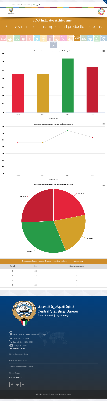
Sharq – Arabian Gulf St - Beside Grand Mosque (27, 335)
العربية (36, 5)
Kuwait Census (14, 373)
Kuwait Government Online (19, 354)
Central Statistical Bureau (18, 360)
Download (78, 262)
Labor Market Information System (21, 367)
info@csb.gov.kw (20, 346)
